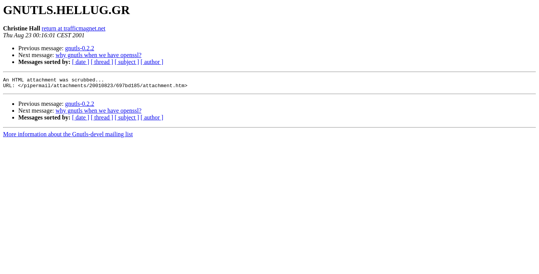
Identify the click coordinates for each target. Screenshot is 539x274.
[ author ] (152, 62)
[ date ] (80, 62)
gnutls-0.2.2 (79, 48)
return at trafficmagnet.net (73, 28)
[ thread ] (102, 62)
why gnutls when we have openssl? (98, 55)
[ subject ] (127, 62)
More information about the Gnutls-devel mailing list (68, 136)
